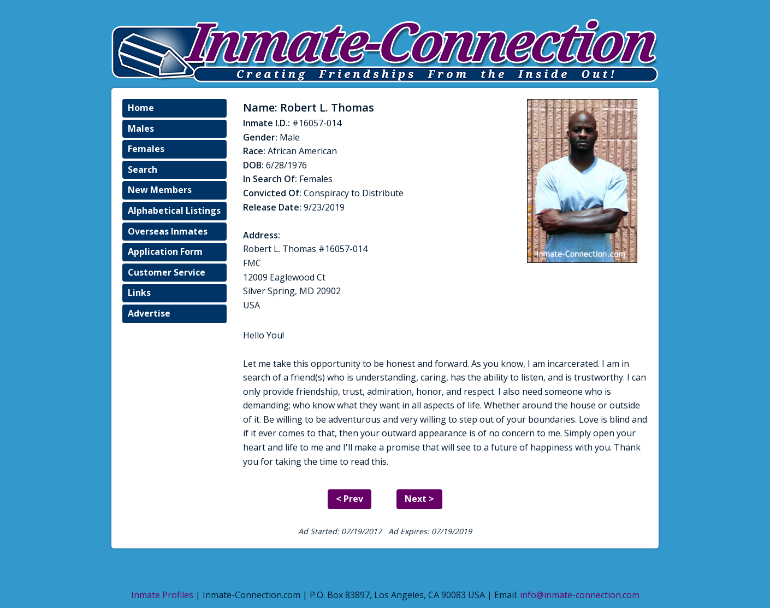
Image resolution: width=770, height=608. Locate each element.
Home (141, 108)
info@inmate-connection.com (579, 595)
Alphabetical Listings (174, 210)
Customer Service (166, 272)
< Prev (349, 499)
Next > (419, 499)
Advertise (149, 313)
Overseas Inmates (168, 231)
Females (146, 149)
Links (139, 293)
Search (142, 169)
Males (141, 128)
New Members (160, 190)
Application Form (165, 251)
